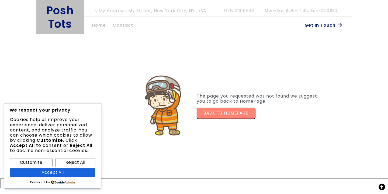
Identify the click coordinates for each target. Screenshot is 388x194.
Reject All (75, 162)
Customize (31, 162)
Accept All (52, 172)
